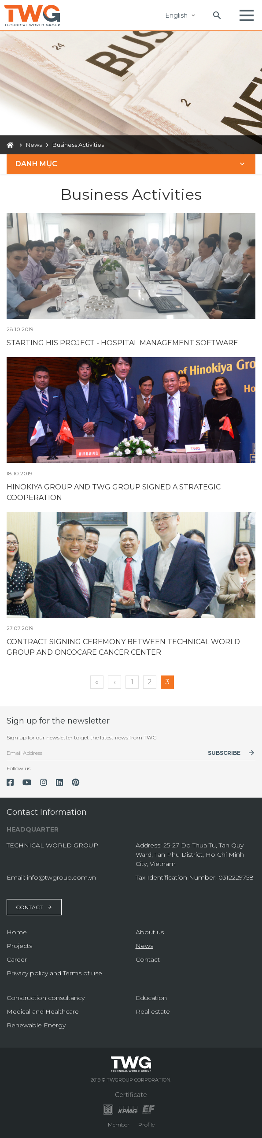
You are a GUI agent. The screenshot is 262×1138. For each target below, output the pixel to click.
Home (17, 932)
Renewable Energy (36, 1025)
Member (118, 1124)
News (144, 946)
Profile (146, 1124)
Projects (19, 946)
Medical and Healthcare (43, 1011)
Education (151, 998)
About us (150, 932)
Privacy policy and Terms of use (54, 973)
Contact (34, 907)
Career (17, 959)
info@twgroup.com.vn (61, 877)
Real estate (153, 1011)
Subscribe (224, 753)
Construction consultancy (46, 998)
